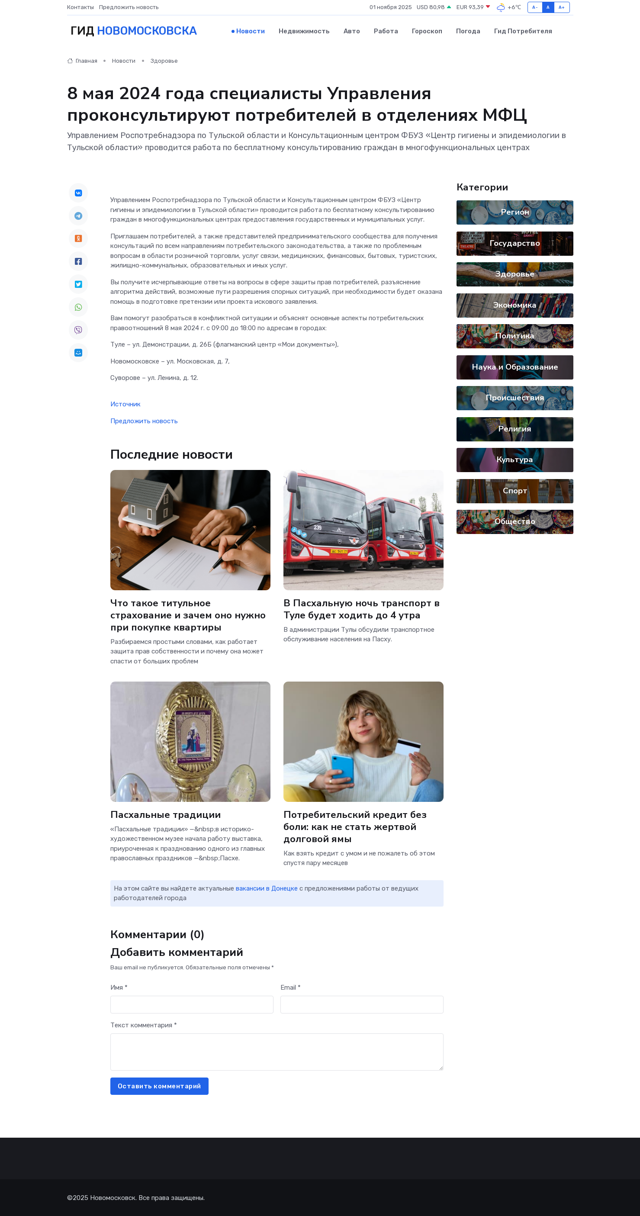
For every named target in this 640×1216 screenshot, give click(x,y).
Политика (514, 335)
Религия (514, 428)
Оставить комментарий (159, 1085)
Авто (352, 31)
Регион (515, 211)
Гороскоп (427, 31)
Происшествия (515, 397)
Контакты (80, 7)
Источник (125, 403)
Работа (386, 31)
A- (535, 7)
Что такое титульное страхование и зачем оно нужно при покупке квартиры (188, 614)
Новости (250, 31)
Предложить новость (129, 7)
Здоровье (164, 60)
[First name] (191, 1004)
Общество (515, 521)
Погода (468, 31)
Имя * (119, 987)
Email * (290, 987)
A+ (562, 7)
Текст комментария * (143, 1024)
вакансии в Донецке (267, 887)
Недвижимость (304, 31)
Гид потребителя (523, 31)
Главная (82, 60)
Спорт (514, 489)
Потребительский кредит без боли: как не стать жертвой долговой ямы (355, 826)
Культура (515, 459)
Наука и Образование (515, 366)
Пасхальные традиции (165, 813)
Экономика (515, 304)
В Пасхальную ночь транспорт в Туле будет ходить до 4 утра (361, 608)
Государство (515, 242)
